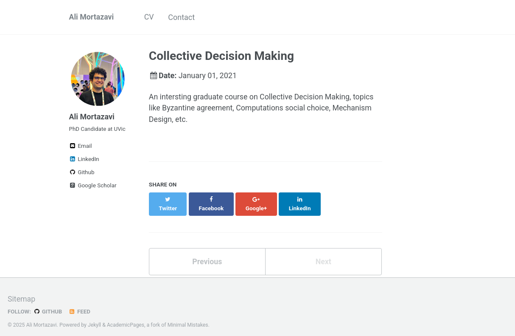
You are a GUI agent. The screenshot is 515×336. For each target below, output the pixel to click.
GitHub (48, 303)
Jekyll (94, 317)
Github (82, 173)
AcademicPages (126, 317)
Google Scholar (93, 187)
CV (150, 17)
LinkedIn (84, 160)
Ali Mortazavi (92, 17)
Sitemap (22, 291)
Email (80, 147)
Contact (183, 17)
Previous (207, 253)
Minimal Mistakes (188, 317)
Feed (80, 303)
